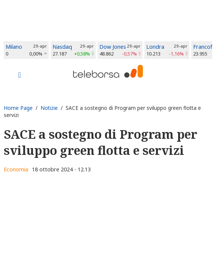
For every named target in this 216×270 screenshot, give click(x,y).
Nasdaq (62, 46)
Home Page (18, 107)
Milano (14, 46)
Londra (155, 46)
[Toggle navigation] (19, 75)
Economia (16, 169)
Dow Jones (112, 46)
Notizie (49, 107)
